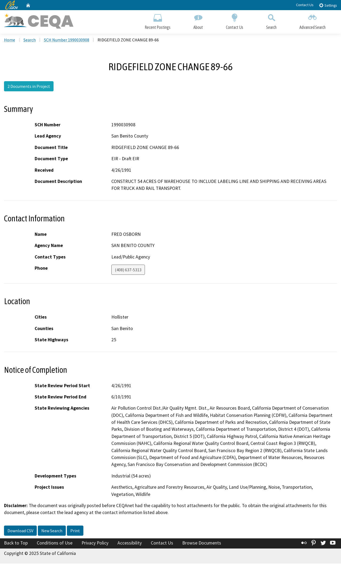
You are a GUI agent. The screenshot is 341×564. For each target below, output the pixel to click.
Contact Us (305, 4)
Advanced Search (312, 20)
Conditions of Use (54, 543)
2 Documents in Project (28, 86)
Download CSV (20, 531)
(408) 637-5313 (128, 270)
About (198, 20)
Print (75, 531)
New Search (51, 531)
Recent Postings (158, 20)
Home (9, 40)
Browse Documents (201, 543)
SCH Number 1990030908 (66, 40)
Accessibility (129, 543)
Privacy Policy (95, 543)
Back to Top (16, 543)
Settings (328, 5)
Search (271, 20)
